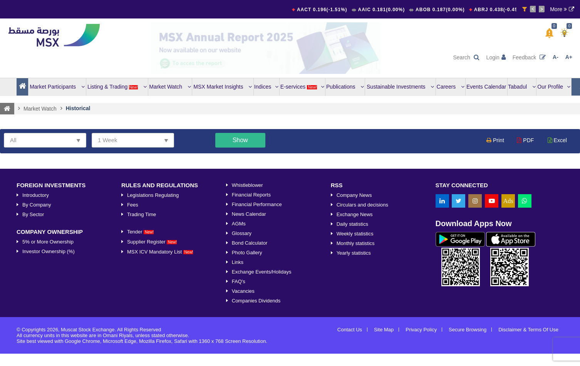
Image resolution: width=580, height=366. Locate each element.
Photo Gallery (247, 252)
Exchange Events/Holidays (262, 272)
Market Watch (170, 87)
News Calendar (249, 214)
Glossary (241, 233)
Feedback (529, 57)
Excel (557, 140)
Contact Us (349, 329)
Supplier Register (152, 242)
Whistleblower (247, 185)
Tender (140, 232)
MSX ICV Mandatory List (160, 252)
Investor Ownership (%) (48, 251)
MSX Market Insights (222, 87)
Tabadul (522, 87)
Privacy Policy (421, 329)
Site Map (384, 329)
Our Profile (553, 87)
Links (237, 262)
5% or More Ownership (48, 242)
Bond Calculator (250, 243)
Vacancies (243, 291)
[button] (549, 33)
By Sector (33, 214)
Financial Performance (257, 204)
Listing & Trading (117, 87)
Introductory (35, 195)
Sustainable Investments (400, 87)
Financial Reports (251, 195)
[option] (266, 48)
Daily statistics (352, 224)
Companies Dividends (256, 301)
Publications (345, 87)
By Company (36, 205)
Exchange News (355, 214)
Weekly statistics (355, 234)
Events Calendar (486, 87)
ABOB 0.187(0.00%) (441, 9)
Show (240, 140)
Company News (354, 195)
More (558, 9)
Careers (451, 87)
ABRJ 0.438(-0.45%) (500, 9)
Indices (266, 87)
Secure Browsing (467, 329)
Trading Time (141, 214)
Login (496, 57)
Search (466, 57)
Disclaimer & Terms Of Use (528, 329)
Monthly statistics (356, 243)
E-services (302, 87)
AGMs (239, 224)
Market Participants (57, 87)
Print (495, 140)
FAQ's (238, 281)
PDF (525, 140)
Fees (132, 205)
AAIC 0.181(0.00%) (382, 9)
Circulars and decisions (362, 205)
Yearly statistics (354, 253)
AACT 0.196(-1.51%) (324, 9)
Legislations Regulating (153, 195)
